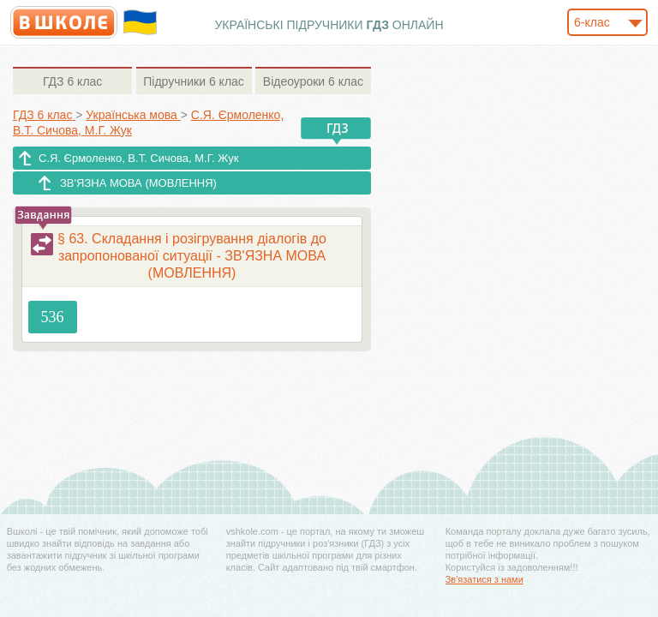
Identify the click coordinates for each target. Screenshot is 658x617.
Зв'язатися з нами (484, 579)
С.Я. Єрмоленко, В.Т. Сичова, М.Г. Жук (138, 158)
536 (52, 317)
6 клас (72, 81)
